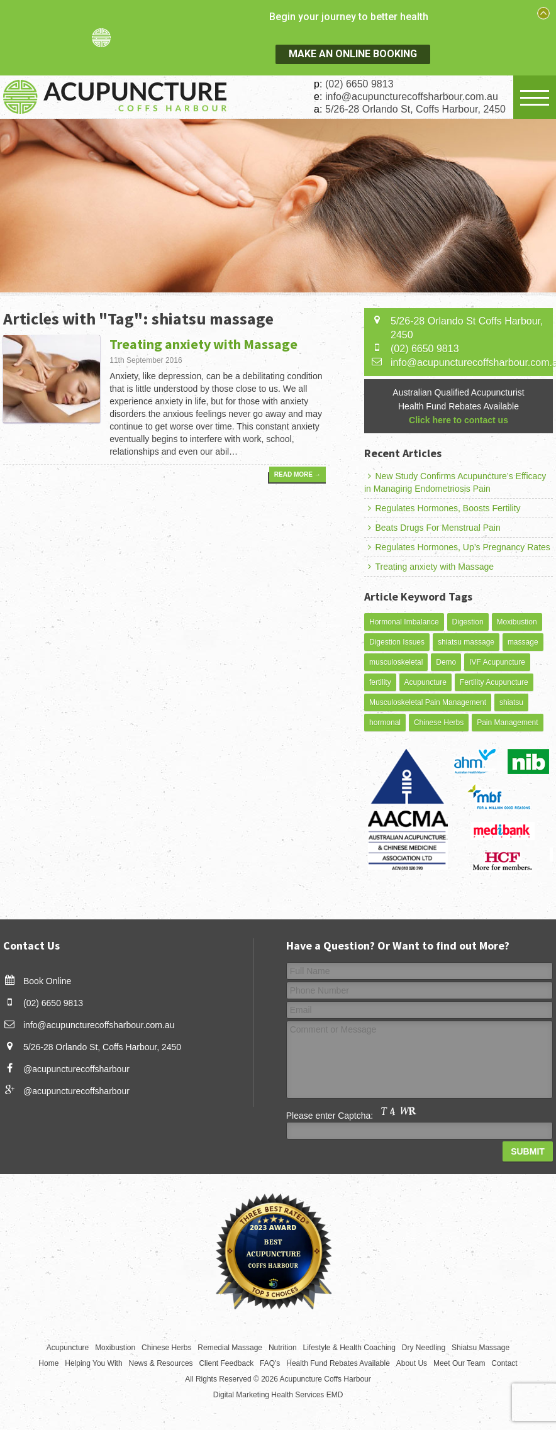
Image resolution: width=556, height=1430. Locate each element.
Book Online (47, 981)
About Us (411, 1363)
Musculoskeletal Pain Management (427, 702)
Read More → (295, 477)
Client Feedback (226, 1363)
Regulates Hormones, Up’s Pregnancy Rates (457, 547)
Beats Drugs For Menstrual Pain (432, 528)
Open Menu (534, 97)
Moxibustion (517, 622)
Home (48, 1363)
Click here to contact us (458, 420)
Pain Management (507, 722)
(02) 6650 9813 (359, 84)
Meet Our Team (459, 1363)
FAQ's (270, 1363)
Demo (446, 662)
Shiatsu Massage (480, 1347)
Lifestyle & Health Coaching (349, 1347)
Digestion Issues (397, 642)
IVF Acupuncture (497, 662)
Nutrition (283, 1347)
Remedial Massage (229, 1347)
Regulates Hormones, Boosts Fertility (442, 508)
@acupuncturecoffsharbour (76, 1069)
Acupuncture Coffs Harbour (325, 1379)
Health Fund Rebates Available (338, 1363)
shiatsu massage (466, 642)
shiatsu (511, 702)
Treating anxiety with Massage (203, 344)
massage (523, 642)
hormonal (385, 722)
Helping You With (93, 1363)
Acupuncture (425, 682)
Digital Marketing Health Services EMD (278, 1394)
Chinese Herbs (439, 722)
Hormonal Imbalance (404, 622)
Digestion (468, 622)
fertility (380, 682)
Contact (504, 1363)
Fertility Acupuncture (494, 682)
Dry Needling (423, 1347)
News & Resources (161, 1363)
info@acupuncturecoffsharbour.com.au (411, 96)
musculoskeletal (396, 662)
